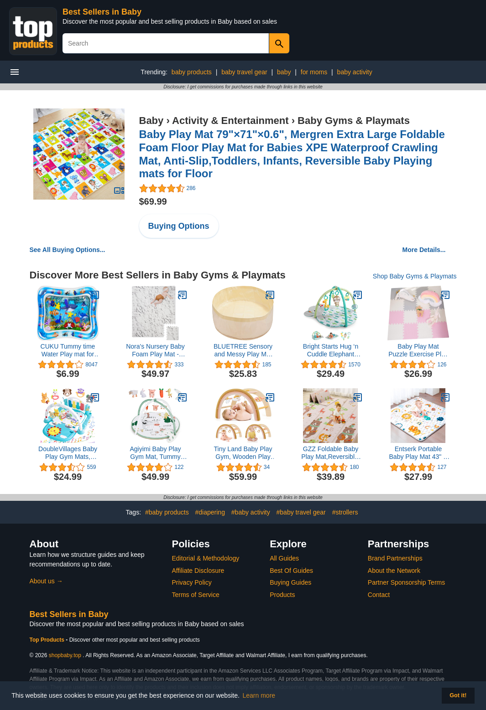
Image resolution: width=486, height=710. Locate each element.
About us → (46, 581)
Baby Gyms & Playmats (354, 120)
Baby (151, 120)
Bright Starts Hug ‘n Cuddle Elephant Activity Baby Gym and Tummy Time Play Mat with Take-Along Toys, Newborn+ (330, 350)
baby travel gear (244, 72)
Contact (379, 594)
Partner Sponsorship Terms (406, 582)
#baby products (167, 512)
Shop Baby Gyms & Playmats (415, 276)
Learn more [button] (259, 695)
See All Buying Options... (67, 249)
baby (284, 72)
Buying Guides (290, 582)
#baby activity (250, 512)
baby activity (354, 72)
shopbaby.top (65, 655)
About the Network (394, 570)
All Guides (284, 558)
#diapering (210, 512)
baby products (192, 72)
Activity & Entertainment (230, 120)
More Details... (424, 249)
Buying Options (178, 226)
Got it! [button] (457, 695)
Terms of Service (195, 594)
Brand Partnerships (395, 558)
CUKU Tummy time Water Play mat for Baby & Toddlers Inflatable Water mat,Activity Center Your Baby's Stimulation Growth (68, 350)
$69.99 (153, 201)
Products (282, 594)
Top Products (48, 640)
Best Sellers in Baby (102, 11)
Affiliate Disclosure (198, 570)
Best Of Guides (291, 570)
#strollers (345, 512)
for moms (314, 72)
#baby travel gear (301, 512)
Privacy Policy (192, 582)
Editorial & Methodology (206, 558)
